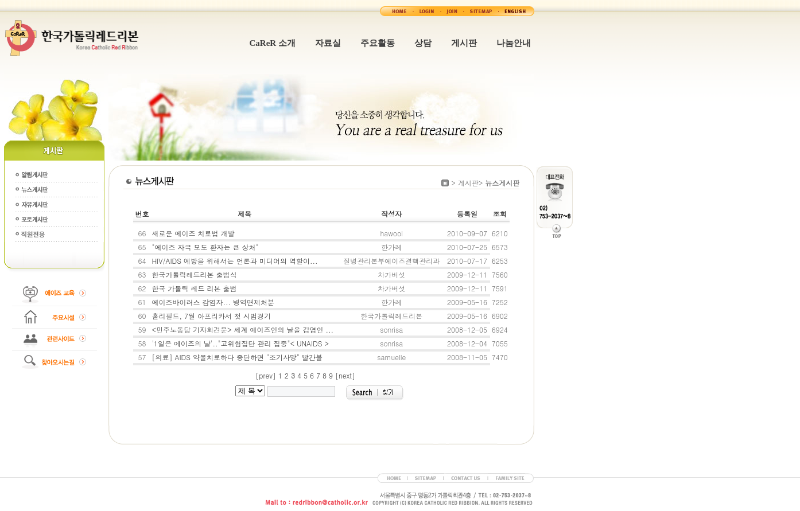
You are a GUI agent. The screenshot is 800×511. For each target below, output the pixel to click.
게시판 (464, 43)
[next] (345, 375)
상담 (423, 43)
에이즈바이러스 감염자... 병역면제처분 (213, 302)
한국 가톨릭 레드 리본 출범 (194, 288)
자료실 (328, 43)
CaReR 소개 (273, 43)
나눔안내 (513, 43)
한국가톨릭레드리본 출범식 (194, 274)
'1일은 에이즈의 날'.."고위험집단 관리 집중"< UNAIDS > (240, 343)
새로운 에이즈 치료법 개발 (193, 233)
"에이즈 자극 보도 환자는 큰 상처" (205, 247)
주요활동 (377, 43)
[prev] (265, 375)
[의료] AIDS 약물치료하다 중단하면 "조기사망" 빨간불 (237, 357)
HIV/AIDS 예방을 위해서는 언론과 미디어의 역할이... (234, 261)
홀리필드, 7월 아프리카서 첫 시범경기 (211, 316)
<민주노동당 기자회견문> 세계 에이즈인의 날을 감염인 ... (242, 329)
